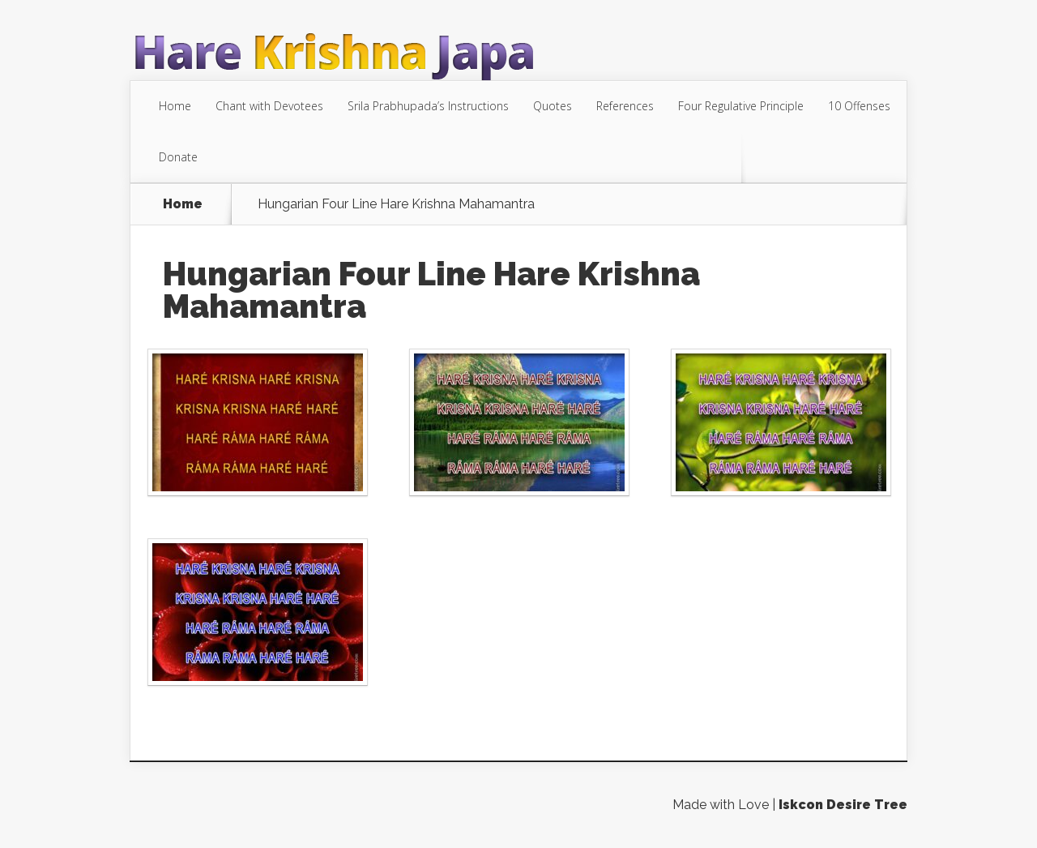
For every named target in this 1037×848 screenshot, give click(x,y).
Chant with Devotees (269, 105)
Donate (178, 157)
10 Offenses (859, 105)
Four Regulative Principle (741, 105)
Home (175, 105)
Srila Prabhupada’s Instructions (428, 105)
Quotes (552, 105)
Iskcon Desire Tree (843, 804)
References (625, 105)
